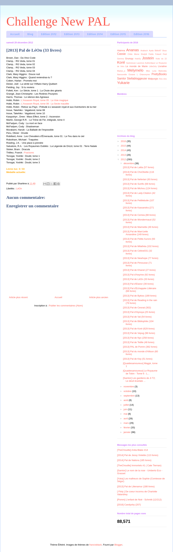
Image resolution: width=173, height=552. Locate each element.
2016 (124, 141)
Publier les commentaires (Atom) (66, 305)
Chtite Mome (133, 54)
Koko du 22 (161, 59)
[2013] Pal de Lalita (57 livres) (138, 167)
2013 (124, 155)
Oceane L (133, 75)
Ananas (132, 50)
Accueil (15, 34)
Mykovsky (162, 71)
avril (126, 418)
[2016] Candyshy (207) (129, 504)
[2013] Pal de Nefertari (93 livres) (140, 179)
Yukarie (123, 83)
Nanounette (122, 75)
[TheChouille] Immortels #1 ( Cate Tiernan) (139, 465)
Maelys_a (121, 71)
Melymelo (135, 70)
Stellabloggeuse (137, 78)
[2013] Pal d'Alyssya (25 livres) (139, 312)
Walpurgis (153, 78)
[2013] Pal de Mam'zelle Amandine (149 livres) (135, 233)
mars (127, 423)
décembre (129, 163)
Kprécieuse (131, 63)
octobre (128, 391)
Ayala (151, 51)
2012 (124, 159)
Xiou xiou (163, 79)
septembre (129, 395)
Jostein (148, 58)
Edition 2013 (71, 34)
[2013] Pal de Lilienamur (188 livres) (136, 486)
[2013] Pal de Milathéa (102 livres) (140, 246)
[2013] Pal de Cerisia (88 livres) (139, 215)
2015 (124, 145)
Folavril (158, 54)
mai (126, 413)
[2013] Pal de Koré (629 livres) (139, 328)
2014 (124, 150)
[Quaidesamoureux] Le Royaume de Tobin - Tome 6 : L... (140, 372)
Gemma (120, 59)
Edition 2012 (48, 34)
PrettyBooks (159, 74)
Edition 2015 (118, 34)
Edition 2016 (141, 34)
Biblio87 (158, 51)
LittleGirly (153, 66)
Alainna (121, 50)
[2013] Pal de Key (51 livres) (137, 358)
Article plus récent (18, 297)
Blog (30, 34)
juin (126, 409)
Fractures (29, 152)
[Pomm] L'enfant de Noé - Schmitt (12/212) (139, 499)
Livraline (162, 66)
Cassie (121, 53)
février (127, 427)
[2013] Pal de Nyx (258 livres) (138, 337)
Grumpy (129, 58)
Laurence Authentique (146, 63)
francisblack (95, 544)
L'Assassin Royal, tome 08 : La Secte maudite (45, 103)
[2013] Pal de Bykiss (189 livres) (139, 295)
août (126, 400)
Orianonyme (145, 75)
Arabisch (144, 51)
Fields (151, 54)
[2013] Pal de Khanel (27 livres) (139, 270)
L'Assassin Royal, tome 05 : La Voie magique (44, 100)
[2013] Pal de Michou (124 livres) (140, 188)
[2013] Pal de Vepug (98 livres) (139, 333)
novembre (129, 386)
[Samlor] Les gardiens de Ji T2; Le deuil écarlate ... (139, 379)
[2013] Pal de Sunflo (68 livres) (139, 184)
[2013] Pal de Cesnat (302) (137, 307)
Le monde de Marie (137, 66)
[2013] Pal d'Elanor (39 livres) (138, 283)
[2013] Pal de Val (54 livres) (137, 316)
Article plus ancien (98, 297)
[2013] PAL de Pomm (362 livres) (140, 346)
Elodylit (144, 54)
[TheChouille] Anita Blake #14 (132, 450)
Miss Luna (151, 71)
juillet (127, 404)
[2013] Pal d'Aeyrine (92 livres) (139, 274)
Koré (121, 62)
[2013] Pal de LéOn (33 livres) (138, 279)
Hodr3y (138, 59)
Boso (164, 51)
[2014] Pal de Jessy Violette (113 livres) (137, 455)
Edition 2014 (95, 34)
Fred (165, 54)
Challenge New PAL (58, 21)
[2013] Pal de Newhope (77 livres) (140, 258)
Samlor (121, 78)
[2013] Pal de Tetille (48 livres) (138, 342)
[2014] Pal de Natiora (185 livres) (134, 460)
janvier (127, 432)
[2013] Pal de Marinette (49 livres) (140, 227)
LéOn (19, 188)
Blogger (118, 544)
